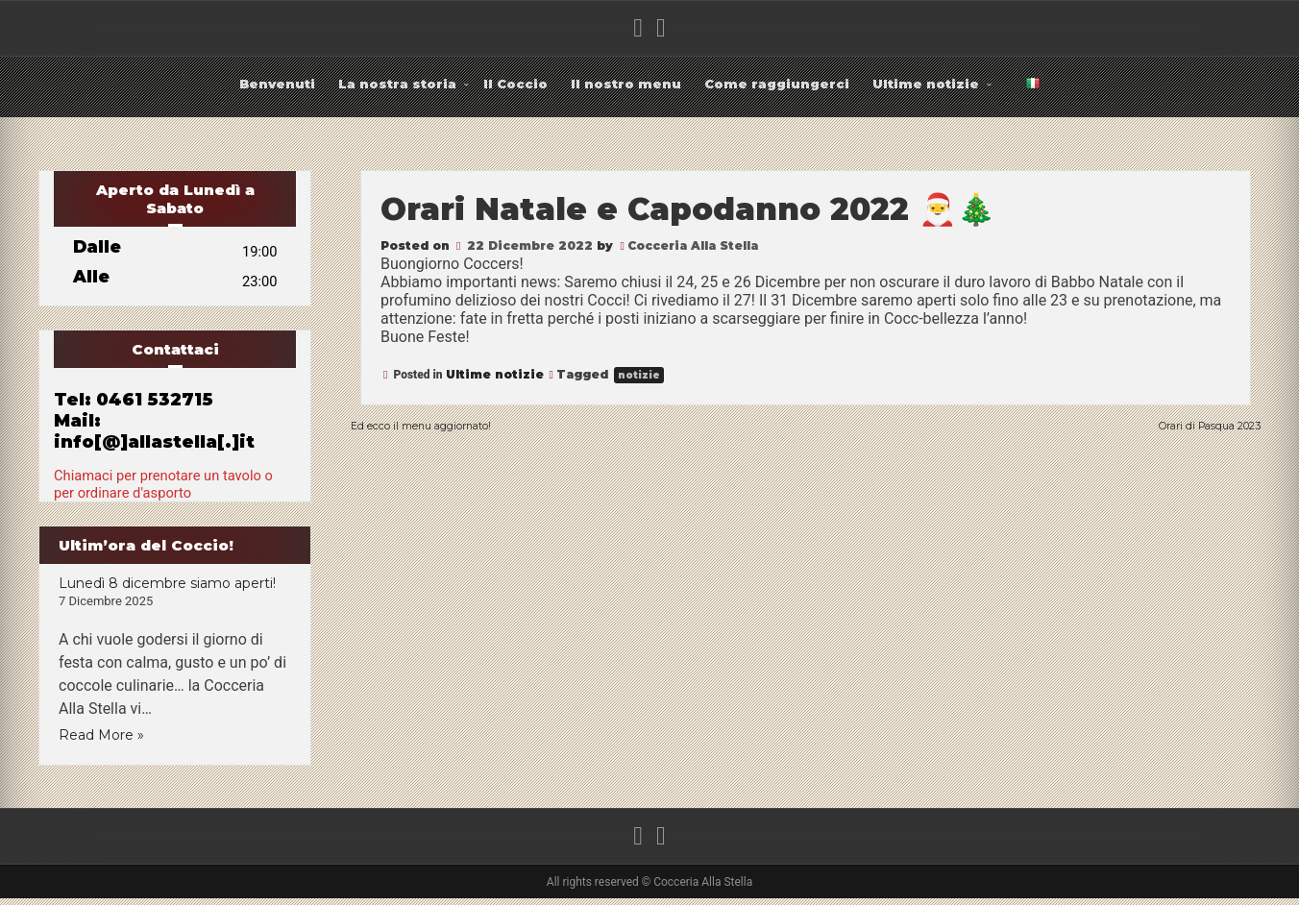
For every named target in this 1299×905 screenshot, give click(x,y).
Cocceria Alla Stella (692, 245)
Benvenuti (277, 83)
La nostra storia (397, 83)
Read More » (101, 741)
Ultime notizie (925, 83)
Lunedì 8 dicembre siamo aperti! (167, 590)
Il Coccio (515, 83)
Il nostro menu (626, 83)
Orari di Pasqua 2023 (1181, 424)
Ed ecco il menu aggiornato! (458, 424)
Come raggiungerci (776, 83)
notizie (639, 375)
